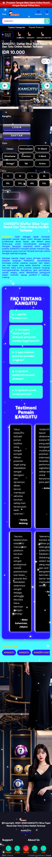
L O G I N (16, 127)
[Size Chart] (42, 170)
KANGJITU (7, 236)
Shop (4, 14)
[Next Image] (47, 86)
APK (34, 849)
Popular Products (36, 27)
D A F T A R (16, 135)
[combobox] (23, 21)
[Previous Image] (5, 86)
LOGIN (17, 849)
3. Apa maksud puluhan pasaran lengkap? (23, 356)
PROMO (8, 849)
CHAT (43, 849)
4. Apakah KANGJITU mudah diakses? (23, 375)
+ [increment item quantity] (18, 195)
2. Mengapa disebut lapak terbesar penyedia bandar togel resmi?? (26, 335)
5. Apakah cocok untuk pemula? (24, 392)
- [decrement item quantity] (4, 195)
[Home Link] (18, 13)
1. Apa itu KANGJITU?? (20, 316)
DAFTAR (26, 849)
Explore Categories (16, 27)
